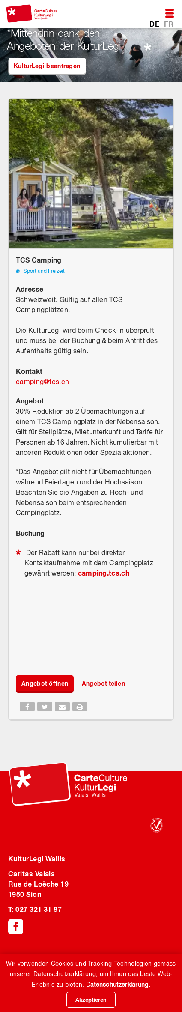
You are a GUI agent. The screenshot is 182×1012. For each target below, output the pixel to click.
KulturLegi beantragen (47, 65)
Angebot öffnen (44, 683)
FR (168, 24)
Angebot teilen (103, 683)
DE (155, 24)
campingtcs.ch (42, 381)
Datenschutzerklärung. (118, 984)
